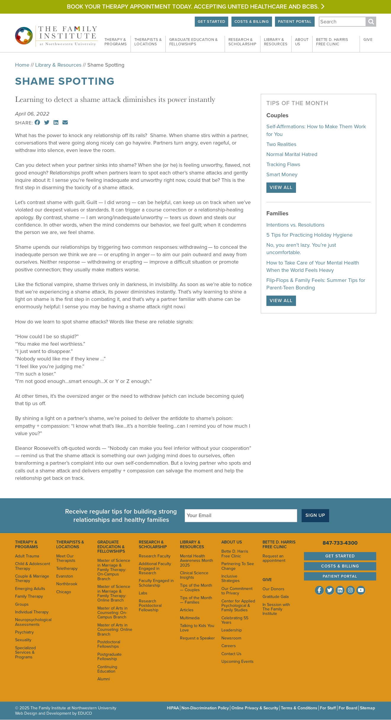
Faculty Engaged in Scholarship (156, 583)
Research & (243, 42)
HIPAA (173, 708)
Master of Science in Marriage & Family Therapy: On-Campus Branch (113, 569)
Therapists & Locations (70, 544)
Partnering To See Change (237, 566)
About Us (231, 542)
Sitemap (367, 708)
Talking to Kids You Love (197, 628)
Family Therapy (29, 596)
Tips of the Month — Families (196, 600)
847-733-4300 (340, 543)
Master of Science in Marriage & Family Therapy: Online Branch (113, 593)
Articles (187, 609)
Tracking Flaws (283, 164)
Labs (143, 593)
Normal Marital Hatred (291, 154)
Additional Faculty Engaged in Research (155, 568)
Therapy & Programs (26, 544)
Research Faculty (154, 556)
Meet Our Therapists (65, 558)
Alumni (103, 678)
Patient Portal (294, 21)
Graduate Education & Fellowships (111, 547)
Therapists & (148, 42)
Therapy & (115, 42)
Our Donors (273, 588)
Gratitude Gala (276, 596)
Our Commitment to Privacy (236, 591)
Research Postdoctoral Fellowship (150, 606)
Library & (276, 42)
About (302, 42)
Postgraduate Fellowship (109, 656)
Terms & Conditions (299, 708)
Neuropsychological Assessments (32, 622)
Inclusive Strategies (230, 578)
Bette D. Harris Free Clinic (234, 553)
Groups (22, 604)
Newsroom (231, 638)
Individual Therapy (32, 612)
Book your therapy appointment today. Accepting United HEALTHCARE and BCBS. (195, 6)
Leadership (231, 630)
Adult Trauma (27, 556)
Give (368, 39)
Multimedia (189, 617)
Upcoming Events (237, 661)
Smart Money (281, 174)
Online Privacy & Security (254, 708)
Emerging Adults (30, 588)
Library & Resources (58, 65)
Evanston (64, 576)
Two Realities (281, 144)
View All (281, 187)
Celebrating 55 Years (234, 620)
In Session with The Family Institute (276, 609)
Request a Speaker (197, 638)
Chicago (63, 591)
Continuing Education (107, 669)
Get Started (210, 21)
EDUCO (85, 713)
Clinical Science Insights (194, 575)
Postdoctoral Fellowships (108, 644)
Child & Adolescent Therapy (32, 566)
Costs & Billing (250, 21)
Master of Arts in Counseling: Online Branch (114, 630)
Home (22, 65)
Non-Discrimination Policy (205, 708)
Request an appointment (274, 558)
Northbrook (66, 583)
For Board (348, 708)
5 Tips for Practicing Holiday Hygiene (309, 235)
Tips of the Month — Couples (196, 587)
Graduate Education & (193, 42)
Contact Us (231, 653)
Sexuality (23, 640)
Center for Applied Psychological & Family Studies (238, 606)
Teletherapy (67, 568)
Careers (228, 645)
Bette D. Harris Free (332, 42)
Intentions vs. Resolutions (295, 225)
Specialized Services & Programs (25, 652)
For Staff (328, 708)
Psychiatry (24, 632)
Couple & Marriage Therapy (32, 578)
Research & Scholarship (153, 544)
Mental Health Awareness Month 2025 (196, 561)
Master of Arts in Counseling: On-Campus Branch (112, 613)
